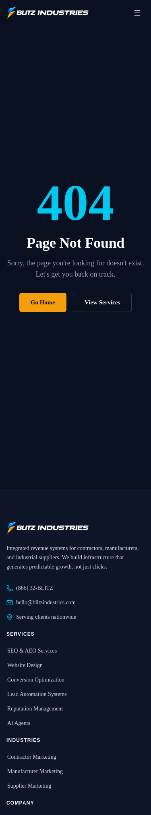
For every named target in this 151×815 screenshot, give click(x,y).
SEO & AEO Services (31, 651)
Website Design (24, 665)
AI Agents (18, 723)
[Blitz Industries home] (47, 12)
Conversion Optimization (35, 680)
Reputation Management (34, 709)
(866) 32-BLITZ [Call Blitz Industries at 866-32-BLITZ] (29, 588)
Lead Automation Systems (36, 694)
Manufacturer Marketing (34, 771)
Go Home (43, 302)
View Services (102, 302)
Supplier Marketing (28, 786)
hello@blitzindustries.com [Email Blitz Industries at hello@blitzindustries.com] (41, 602)
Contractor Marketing (31, 757)
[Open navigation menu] (137, 13)
